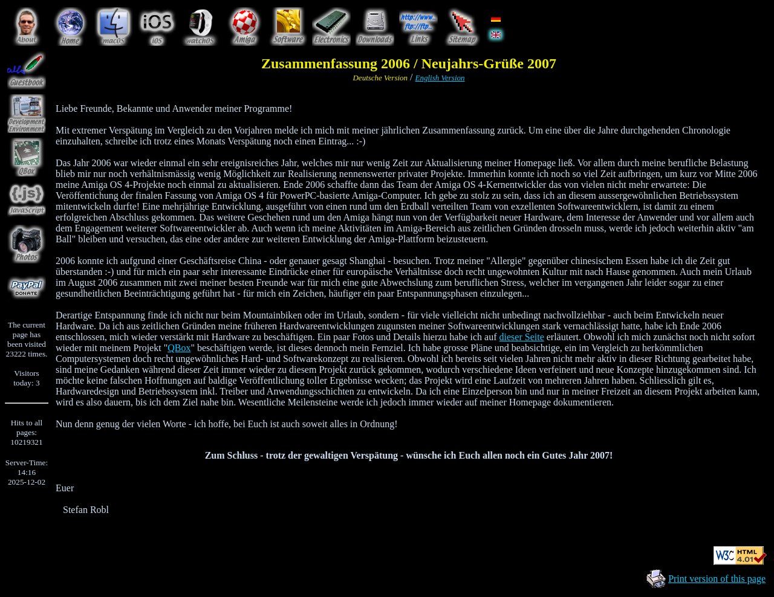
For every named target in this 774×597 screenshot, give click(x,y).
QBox (178, 348)
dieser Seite (521, 337)
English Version (440, 77)
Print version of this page (717, 578)
